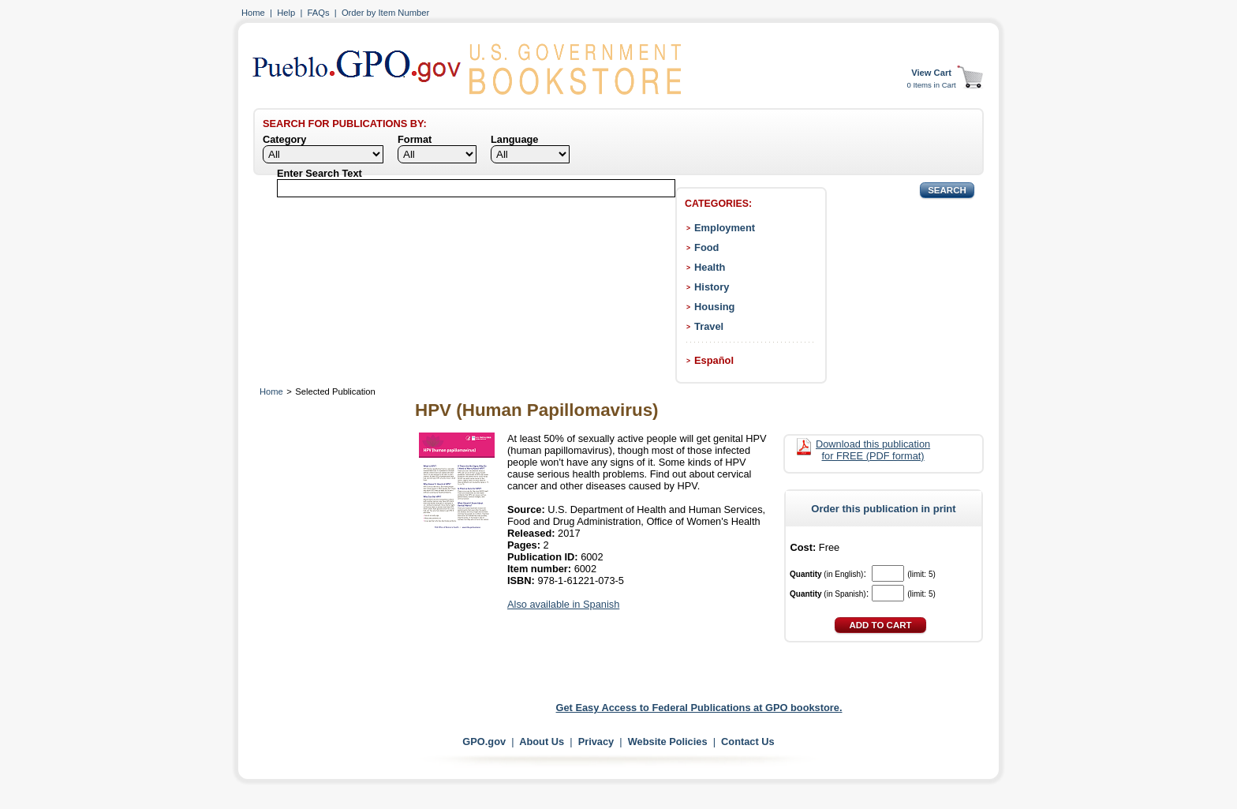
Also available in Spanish (563, 604)
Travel (708, 326)
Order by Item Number (385, 12)
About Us (541, 741)
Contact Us (748, 741)
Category (284, 139)
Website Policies (668, 741)
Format (415, 139)
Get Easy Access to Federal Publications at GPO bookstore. (699, 707)
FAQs (319, 12)
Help (286, 12)
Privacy (596, 741)
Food (706, 247)
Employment (724, 228)
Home (253, 12)
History (711, 287)
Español (714, 360)
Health (709, 267)
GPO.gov (484, 741)
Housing (714, 307)
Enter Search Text (319, 173)
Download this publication (873, 450)
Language (514, 139)
